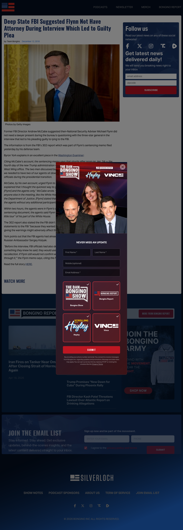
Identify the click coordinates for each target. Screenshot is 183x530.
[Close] (122, 167)
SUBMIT (91, 350)
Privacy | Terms (97, 364)
